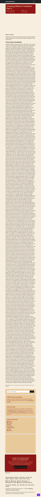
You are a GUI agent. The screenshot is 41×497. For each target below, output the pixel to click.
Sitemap (7, 486)
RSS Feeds (14, 484)
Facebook (9, 423)
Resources (11, 410)
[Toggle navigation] (33, 1)
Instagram (10, 425)
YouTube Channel (12, 411)
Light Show (22, 484)
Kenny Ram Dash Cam (27, 482)
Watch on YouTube (10, 34)
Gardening (11, 478)
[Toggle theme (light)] (38, 495)
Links (18, 484)
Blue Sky (9, 421)
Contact (28, 478)
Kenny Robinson (10, 1)
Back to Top (8, 472)
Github (9, 424)
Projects (16, 478)
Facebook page (21, 411)
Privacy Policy (31, 484)
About (24, 478)
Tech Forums (8, 484)
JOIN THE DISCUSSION (20, 467)
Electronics (16, 477)
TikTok (9, 428)
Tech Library (22, 477)
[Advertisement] (20, 444)
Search (31, 391)
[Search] (18, 392)
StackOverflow (10, 427)
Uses (26, 484)
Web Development (10, 477)
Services (21, 478)
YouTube (9, 430)
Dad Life (27, 477)
